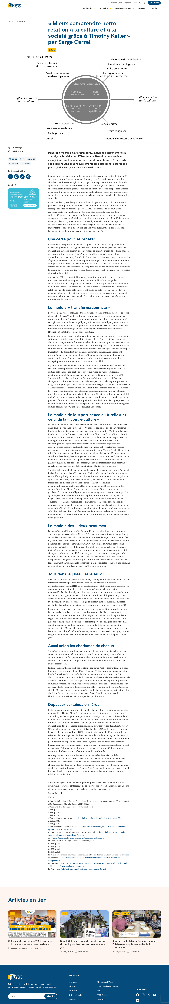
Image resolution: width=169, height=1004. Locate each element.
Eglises (52, 50)
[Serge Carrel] (61, 951)
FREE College (102, 995)
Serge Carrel (68, 951)
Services (143, 8)
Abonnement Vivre (105, 982)
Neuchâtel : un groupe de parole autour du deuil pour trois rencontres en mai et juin (83, 944)
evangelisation (28, 159)
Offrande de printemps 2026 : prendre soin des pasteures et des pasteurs (30, 942)
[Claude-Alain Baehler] (9, 948)
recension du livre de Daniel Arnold (97, 818)
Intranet (72, 999)
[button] (16, 176)
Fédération (89, 8)
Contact (137, 3)
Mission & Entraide (124, 8)
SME (99, 991)
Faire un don (74, 991)
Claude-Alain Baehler (19, 948)
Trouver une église (115, 3)
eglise (14, 159)
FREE (12, 913)
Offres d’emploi (75, 995)
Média (156, 8)
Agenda (128, 3)
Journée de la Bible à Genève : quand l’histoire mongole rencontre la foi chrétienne (134, 944)
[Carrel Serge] (9, 147)
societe (27, 164)
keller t (15, 164)
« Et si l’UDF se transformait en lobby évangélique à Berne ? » (81, 869)
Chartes (72, 986)
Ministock (101, 999)
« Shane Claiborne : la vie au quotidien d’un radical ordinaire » (76, 838)
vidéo (127, 855)
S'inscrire (51, 996)
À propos (73, 982)
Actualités (106, 8)
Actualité (125, 913)
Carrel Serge (17, 148)
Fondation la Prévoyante (107, 986)
